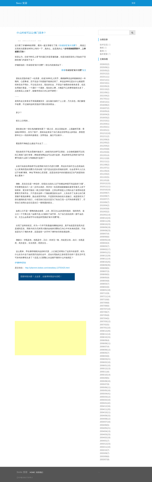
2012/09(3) (104, 140)
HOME (32, 472)
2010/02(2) (104, 212)
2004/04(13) (105, 431)
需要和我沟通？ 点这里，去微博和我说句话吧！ (41, 276)
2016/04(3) (104, 114)
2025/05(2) (104, 71)
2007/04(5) (104, 318)
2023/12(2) (104, 74)
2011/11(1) (104, 161)
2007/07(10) (105, 309)
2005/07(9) (104, 384)
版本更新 (104, 54)
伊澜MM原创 (20, 263)
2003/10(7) (104, 450)
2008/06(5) (104, 274)
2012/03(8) (104, 149)
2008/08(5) (104, 268)
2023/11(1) (104, 77)
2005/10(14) (105, 375)
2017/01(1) (104, 99)
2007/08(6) (104, 306)
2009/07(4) (104, 234)
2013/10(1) (104, 121)
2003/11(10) (105, 447)
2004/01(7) (104, 441)
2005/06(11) (105, 387)
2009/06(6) (104, 237)
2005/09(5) (104, 378)
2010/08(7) (104, 196)
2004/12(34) (105, 406)
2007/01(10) (105, 328)
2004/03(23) (105, 434)
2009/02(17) (105, 249)
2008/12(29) (105, 256)
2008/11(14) (105, 259)
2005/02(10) (105, 400)
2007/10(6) (104, 299)
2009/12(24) (105, 218)
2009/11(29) (105, 221)
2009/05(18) (105, 240)
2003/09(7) (104, 453)
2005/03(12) (105, 397)
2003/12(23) (105, 444)
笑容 (133, 3)
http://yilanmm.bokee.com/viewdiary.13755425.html (47, 268)
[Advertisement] (50, 338)
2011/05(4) (104, 171)
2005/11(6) (104, 372)
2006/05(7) (104, 353)
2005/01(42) (105, 403)
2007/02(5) (104, 325)
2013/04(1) (104, 124)
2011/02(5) (104, 177)
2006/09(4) (104, 340)
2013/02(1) (104, 127)
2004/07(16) (105, 422)
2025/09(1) (104, 67)
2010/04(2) (104, 205)
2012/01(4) (104, 155)
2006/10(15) (105, 337)
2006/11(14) (105, 334)
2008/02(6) (104, 287)
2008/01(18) (105, 290)
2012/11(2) (104, 136)
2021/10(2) (104, 89)
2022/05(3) (104, 86)
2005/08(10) (105, 381)
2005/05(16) (105, 390)
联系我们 (39, 472)
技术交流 (104, 45)
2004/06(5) (104, 425)
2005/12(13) (105, 369)
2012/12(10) (105, 133)
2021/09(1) (104, 92)
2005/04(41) (105, 394)
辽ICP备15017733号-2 (25, 477)
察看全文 (73, 70)
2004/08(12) (105, 419)
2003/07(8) (104, 459)
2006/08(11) (105, 343)
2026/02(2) (104, 64)
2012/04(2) (104, 146)
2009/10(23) (105, 224)
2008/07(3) (104, 271)
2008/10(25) (105, 262)
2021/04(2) (104, 96)
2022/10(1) (104, 83)
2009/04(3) (104, 243)
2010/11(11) (105, 187)
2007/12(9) (104, 293)
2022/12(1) (104, 80)
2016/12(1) (104, 102)
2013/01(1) (104, 130)
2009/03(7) (104, 246)
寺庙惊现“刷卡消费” (67, 45)
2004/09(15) (105, 416)
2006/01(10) (105, 365)
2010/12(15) (105, 183)
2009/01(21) (105, 252)
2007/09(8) (104, 303)
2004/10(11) (105, 412)
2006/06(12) (105, 350)
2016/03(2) (104, 118)
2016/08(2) (104, 105)
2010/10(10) (105, 190)
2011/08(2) (104, 165)
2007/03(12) (105, 321)
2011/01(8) (104, 180)
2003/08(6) (104, 456)
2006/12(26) (105, 331)
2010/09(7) (104, 193)
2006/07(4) (104, 347)
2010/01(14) (105, 215)
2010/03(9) (104, 209)
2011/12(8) (104, 158)
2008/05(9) (104, 278)
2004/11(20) (105, 409)
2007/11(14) (105, 296)
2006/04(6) (104, 356)
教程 (102, 48)
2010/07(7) (104, 199)
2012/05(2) (104, 143)
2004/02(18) (105, 438)
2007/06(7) (104, 312)
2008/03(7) (104, 284)
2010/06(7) (104, 202)
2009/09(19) (105, 227)
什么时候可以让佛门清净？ (31, 32)
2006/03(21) (105, 359)
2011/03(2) (104, 174)
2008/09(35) (105, 265)
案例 (102, 51)
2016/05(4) (104, 111)
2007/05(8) (104, 315)
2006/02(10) (105, 362)
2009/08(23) (105, 230)
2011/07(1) (104, 168)
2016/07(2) (104, 108)
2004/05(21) (105, 428)
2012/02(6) (104, 152)
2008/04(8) (104, 281)
